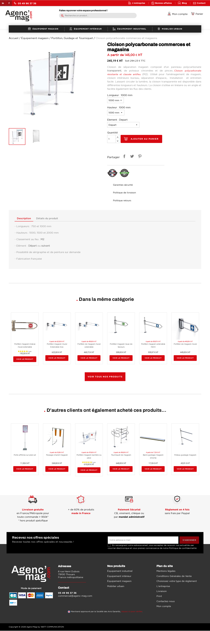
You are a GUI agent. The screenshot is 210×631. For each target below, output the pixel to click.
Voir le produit (24, 359)
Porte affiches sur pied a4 (25, 455)
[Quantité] (111, 139)
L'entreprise (138, 3)
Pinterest (139, 157)
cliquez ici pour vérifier (131, 612)
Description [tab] (24, 218)
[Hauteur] (115, 112)
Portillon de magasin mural (185, 344)
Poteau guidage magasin (185, 455)
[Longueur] (115, 100)
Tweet (131, 157)
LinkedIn (3, 3)
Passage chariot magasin (57, 455)
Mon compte (163, 606)
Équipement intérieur (119, 576)
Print (159, 596)
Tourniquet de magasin (121, 455)
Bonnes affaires (163, 3)
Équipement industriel (119, 571)
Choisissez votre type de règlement (176, 581)
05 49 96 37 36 (25, 3)
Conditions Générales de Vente (174, 576)
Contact (201, 3)
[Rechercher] (98, 15)
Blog (184, 3)
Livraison (161, 591)
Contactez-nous (165, 601)
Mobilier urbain (115, 586)
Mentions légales (165, 571)
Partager (124, 157)
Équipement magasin (119, 581)
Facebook (9, 3)
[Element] (123, 125)
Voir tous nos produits (105, 377)
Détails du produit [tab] (49, 218)
